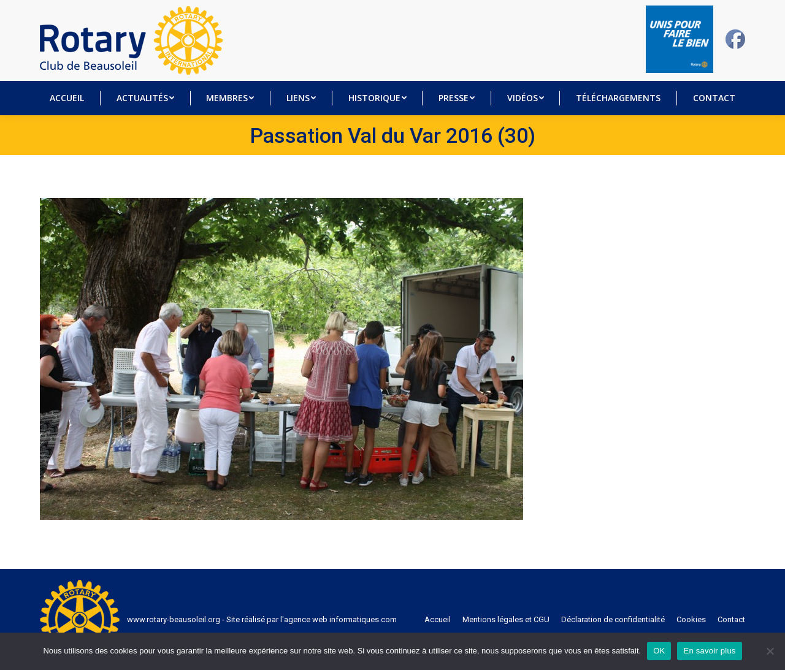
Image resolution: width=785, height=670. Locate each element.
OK (659, 650)
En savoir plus (709, 650)
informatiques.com (363, 619)
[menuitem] (67, 98)
